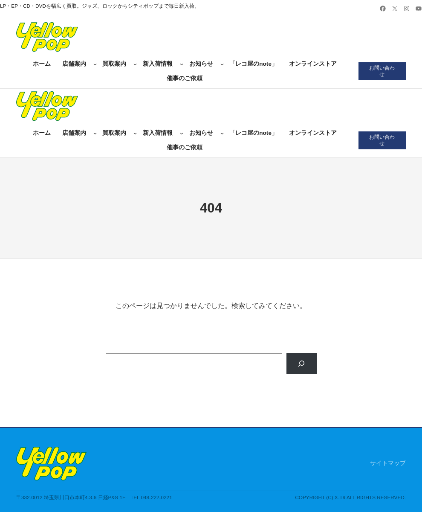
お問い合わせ (382, 71)
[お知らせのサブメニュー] (222, 64)
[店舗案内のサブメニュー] (95, 64)
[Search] (301, 363)
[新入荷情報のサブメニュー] (181, 64)
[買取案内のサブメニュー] (135, 64)
